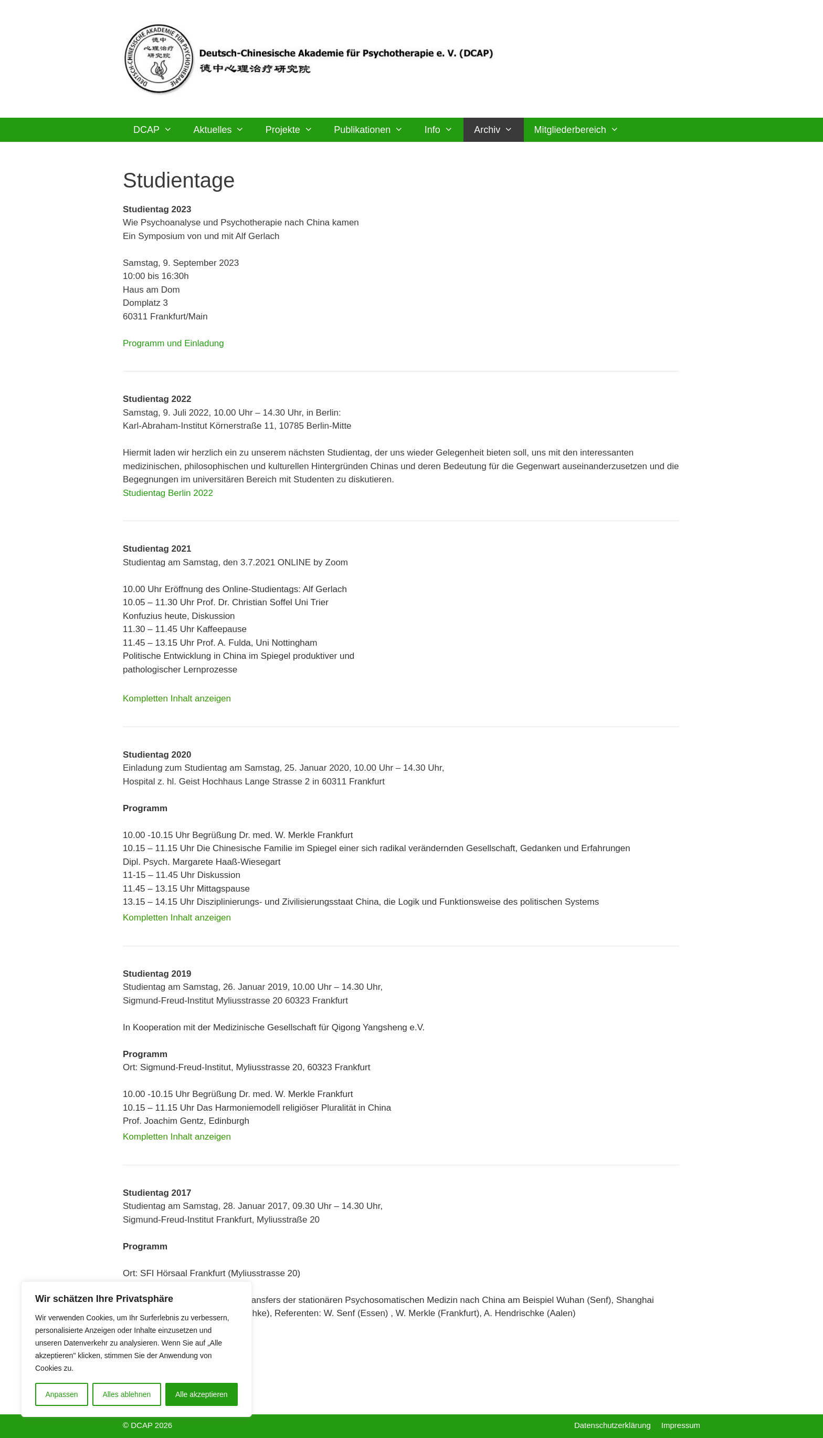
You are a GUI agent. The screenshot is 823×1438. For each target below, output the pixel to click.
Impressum (680, 1425)
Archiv (498, 130)
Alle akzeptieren (201, 1394)
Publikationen (374, 130)
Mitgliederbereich (581, 130)
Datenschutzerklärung (612, 1425)
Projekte (294, 130)
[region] (136, 1349)
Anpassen (61, 1394)
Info (444, 130)
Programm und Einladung (173, 343)
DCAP (158, 130)
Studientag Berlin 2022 (168, 493)
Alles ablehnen (126, 1394)
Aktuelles (224, 130)
